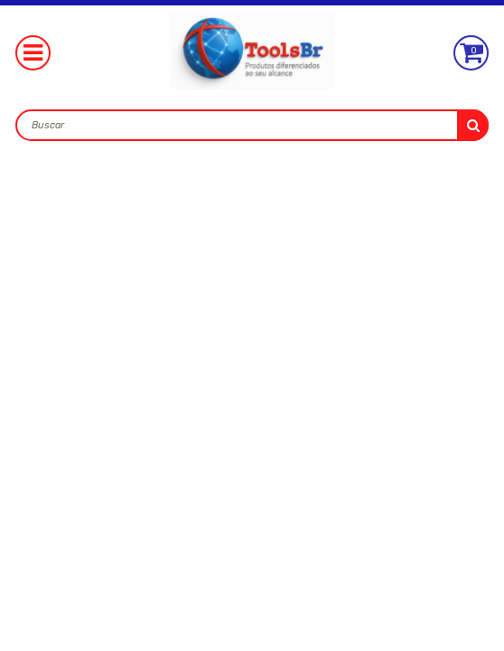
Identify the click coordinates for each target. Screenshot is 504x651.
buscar (473, 125)
